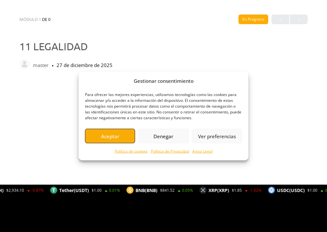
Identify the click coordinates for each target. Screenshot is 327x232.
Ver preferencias (217, 136)
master (41, 65)
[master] (24, 64)
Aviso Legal (202, 151)
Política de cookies (131, 151)
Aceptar (110, 136)
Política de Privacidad (170, 151)
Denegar (163, 136)
